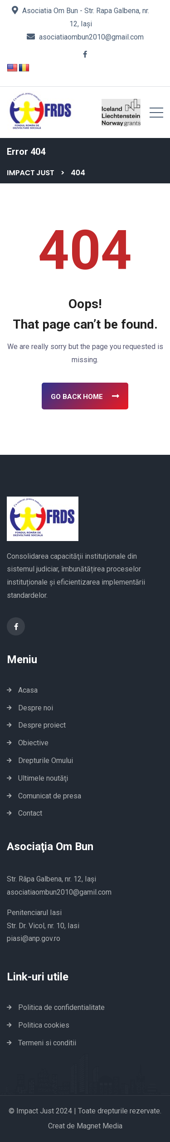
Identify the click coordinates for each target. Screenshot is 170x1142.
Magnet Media (99, 1126)
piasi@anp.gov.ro (33, 938)
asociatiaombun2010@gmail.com (91, 37)
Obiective (33, 742)
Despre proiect (42, 725)
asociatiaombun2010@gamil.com (59, 892)
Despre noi (35, 708)
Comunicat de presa (49, 796)
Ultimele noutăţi (43, 778)
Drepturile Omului (45, 760)
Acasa (28, 690)
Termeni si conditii (47, 1043)
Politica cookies (43, 1025)
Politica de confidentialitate (61, 1007)
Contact (30, 813)
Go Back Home (85, 396)
